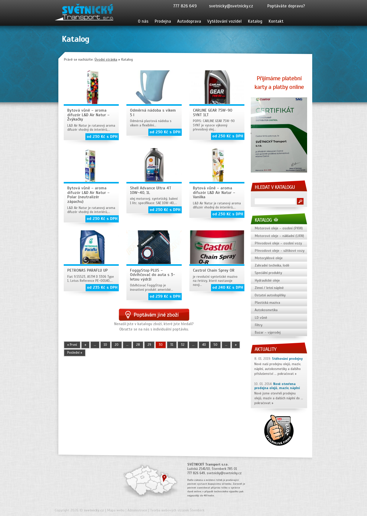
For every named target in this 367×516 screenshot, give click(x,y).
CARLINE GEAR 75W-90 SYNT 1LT (212, 112)
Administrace (137, 510)
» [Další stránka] (236, 345)
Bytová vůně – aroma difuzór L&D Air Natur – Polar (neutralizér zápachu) (88, 195)
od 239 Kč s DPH (165, 296)
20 (117, 345)
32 (183, 345)
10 (105, 345)
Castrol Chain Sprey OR (213, 270)
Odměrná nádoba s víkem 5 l (153, 112)
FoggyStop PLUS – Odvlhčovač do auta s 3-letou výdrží (152, 275)
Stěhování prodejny (287, 359)
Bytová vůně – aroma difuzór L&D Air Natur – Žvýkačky (88, 115)
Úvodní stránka (106, 59)
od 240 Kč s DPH (227, 287)
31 (171, 345)
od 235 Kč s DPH (102, 287)
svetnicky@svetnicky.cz (231, 6)
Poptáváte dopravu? (286, 6)
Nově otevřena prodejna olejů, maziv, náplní (277, 386)
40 (204, 345)
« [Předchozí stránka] (85, 345)
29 (149, 345)
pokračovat (286, 374)
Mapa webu (115, 510)
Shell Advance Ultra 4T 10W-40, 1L (150, 190)
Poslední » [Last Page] (74, 353)
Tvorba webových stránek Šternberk (177, 510)
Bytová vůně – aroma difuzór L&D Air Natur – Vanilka (214, 193)
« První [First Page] (72, 345)
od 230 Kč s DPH (102, 136)
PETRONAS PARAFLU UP (87, 270)
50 (215, 345)
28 (138, 345)
